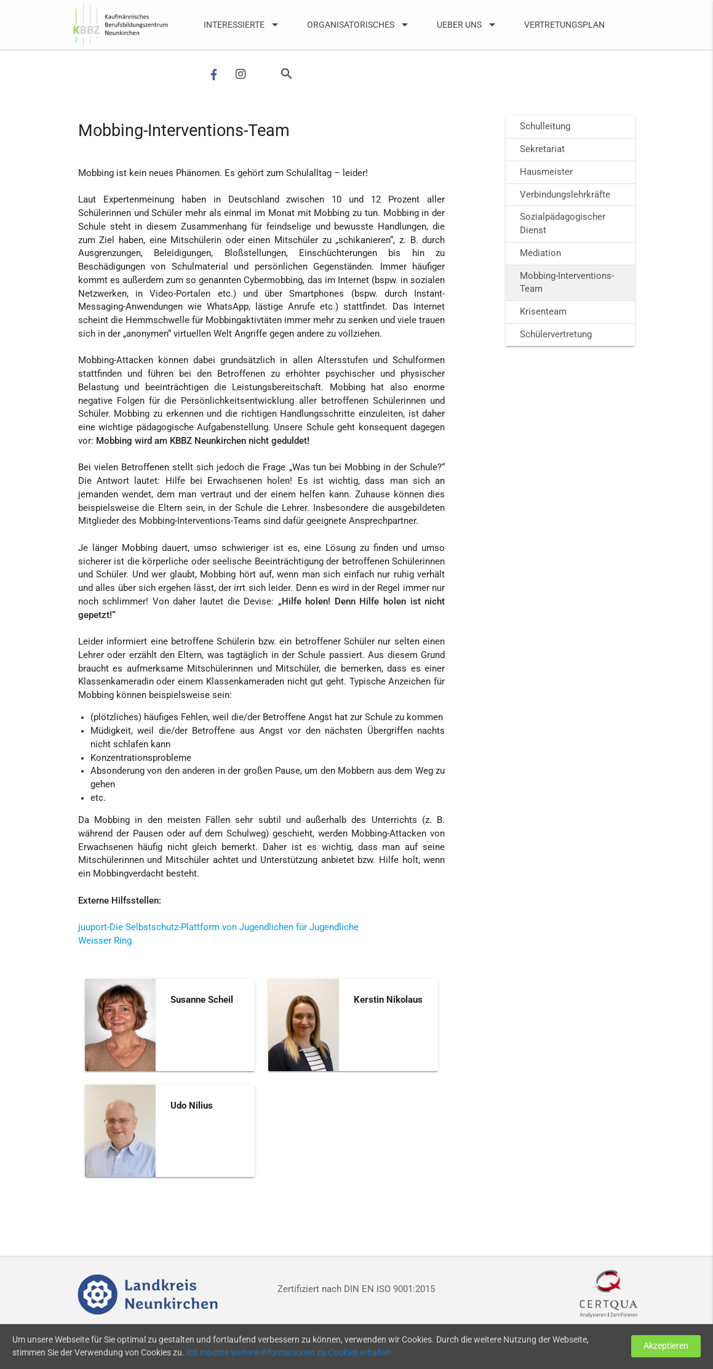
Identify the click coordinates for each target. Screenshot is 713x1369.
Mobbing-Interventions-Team (567, 283)
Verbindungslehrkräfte (565, 195)
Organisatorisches (359, 24)
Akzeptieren (664, 1346)
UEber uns (468, 24)
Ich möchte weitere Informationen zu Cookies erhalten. (358, 1352)
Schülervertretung (556, 334)
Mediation (540, 253)
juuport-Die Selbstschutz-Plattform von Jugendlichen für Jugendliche (218, 927)
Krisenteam (543, 312)
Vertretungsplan (564, 25)
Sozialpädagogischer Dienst (562, 224)
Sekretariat (542, 149)
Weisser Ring (105, 941)
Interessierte (243, 24)
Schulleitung (545, 126)
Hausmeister (546, 172)
